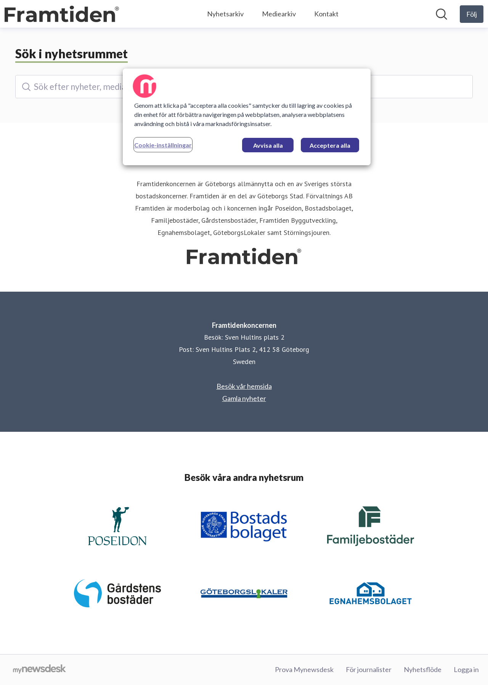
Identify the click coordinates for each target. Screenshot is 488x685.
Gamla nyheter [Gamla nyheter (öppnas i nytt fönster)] (244, 398)
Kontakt (326, 14)
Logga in (466, 669)
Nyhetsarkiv (225, 14)
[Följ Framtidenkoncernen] (471, 14)
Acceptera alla (330, 145)
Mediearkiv (279, 14)
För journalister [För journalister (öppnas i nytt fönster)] (369, 669)
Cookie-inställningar (163, 144)
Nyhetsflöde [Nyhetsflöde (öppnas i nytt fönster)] (422, 669)
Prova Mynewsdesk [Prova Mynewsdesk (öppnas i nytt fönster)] (304, 669)
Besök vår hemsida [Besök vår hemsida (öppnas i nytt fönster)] (244, 386)
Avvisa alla (268, 145)
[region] (247, 117)
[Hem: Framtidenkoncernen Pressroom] (62, 14)
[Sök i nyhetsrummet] (441, 14)
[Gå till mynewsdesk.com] (39, 670)
